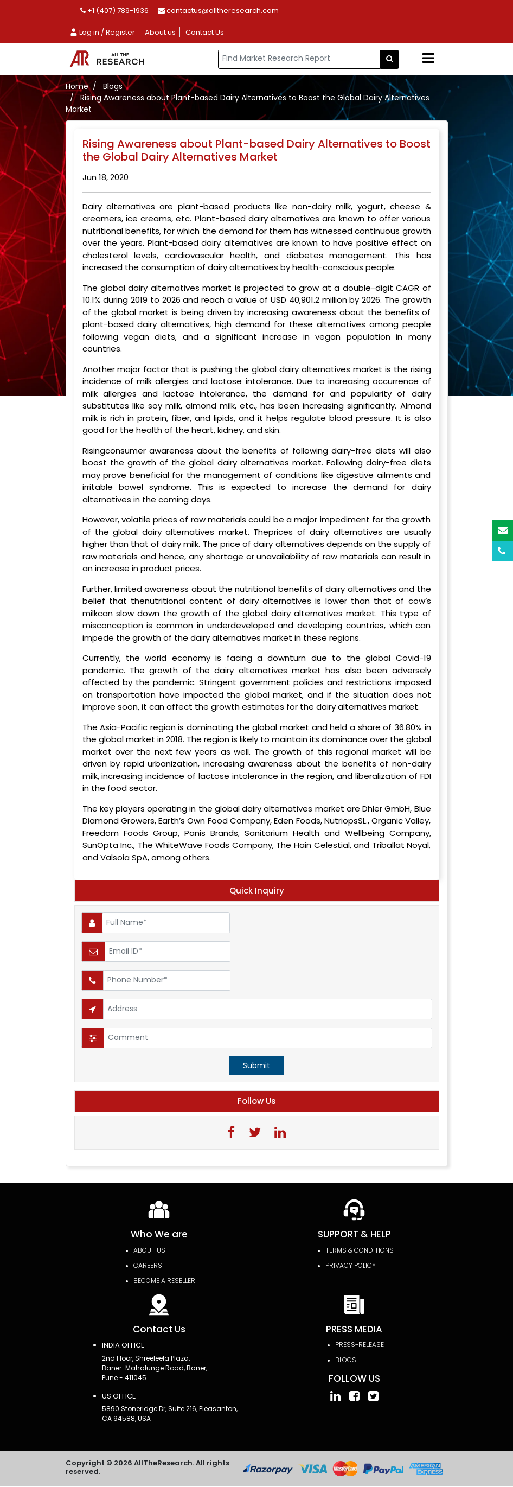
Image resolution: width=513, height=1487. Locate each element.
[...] (299, 59)
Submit (256, 1065)
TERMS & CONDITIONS (359, 1250)
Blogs (113, 86)
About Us (149, 1250)
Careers (147, 1266)
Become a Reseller (164, 1281)
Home (77, 86)
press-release (359, 1345)
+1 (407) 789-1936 (114, 10)
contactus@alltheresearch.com (218, 10)
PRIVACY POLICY (350, 1266)
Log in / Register (102, 32)
